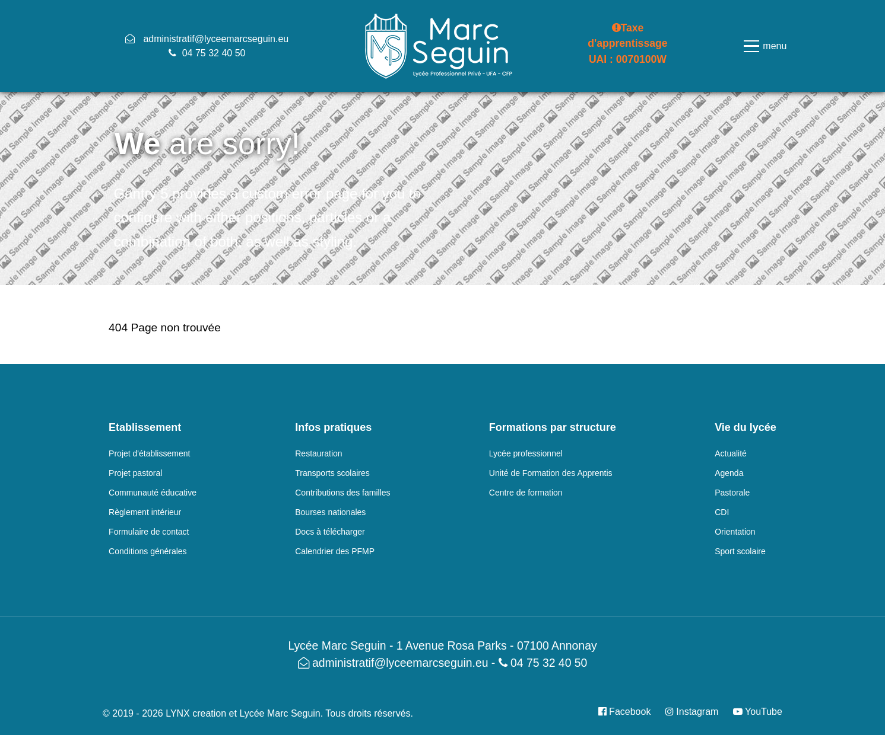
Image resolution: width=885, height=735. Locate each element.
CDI (722, 512)
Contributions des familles (342, 492)
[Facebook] (628, 712)
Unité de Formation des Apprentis (551, 473)
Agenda (729, 473)
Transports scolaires (332, 473)
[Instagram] (693, 712)
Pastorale (732, 492)
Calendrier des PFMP (335, 551)
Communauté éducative (152, 492)
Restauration (318, 453)
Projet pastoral (135, 473)
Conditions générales (148, 551)
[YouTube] (754, 712)
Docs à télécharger (330, 531)
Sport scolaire (740, 551)
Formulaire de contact (149, 531)
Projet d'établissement (149, 453)
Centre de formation (526, 492)
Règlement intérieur (145, 512)
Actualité (731, 453)
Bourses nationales (330, 512)
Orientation (735, 531)
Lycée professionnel (526, 453)
